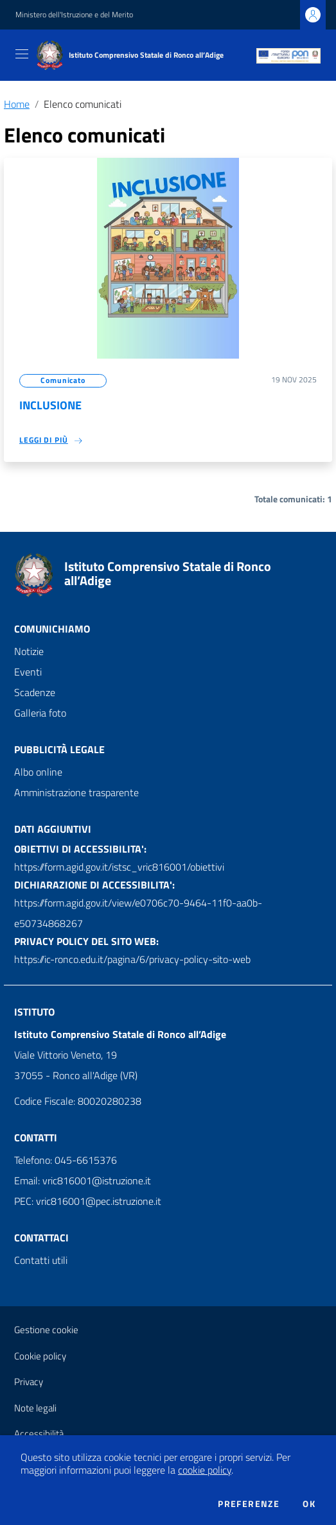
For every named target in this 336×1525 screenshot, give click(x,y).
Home (17, 104)
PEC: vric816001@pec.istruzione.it (87, 1201)
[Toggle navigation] (22, 54)
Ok (309, 1503)
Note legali (35, 1408)
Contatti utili (40, 1260)
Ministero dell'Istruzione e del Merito (74, 15)
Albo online (38, 772)
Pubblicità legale (59, 749)
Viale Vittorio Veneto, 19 (65, 1054)
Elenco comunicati (82, 104)
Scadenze (34, 692)
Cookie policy (40, 1356)
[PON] (288, 55)
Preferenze (248, 1503)
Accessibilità (39, 1433)
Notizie (29, 651)
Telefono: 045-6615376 (65, 1160)
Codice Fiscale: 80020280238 (77, 1101)
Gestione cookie (46, 1329)
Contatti (35, 1137)
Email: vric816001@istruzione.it (82, 1180)
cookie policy (204, 1470)
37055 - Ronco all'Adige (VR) (75, 1075)
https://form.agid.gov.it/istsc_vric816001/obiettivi (119, 866)
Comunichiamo (52, 628)
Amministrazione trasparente (76, 792)
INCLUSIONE (50, 405)
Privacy (28, 1381)
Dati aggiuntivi (52, 829)
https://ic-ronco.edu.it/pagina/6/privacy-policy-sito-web (132, 959)
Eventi (28, 671)
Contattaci (41, 1237)
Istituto (34, 1011)
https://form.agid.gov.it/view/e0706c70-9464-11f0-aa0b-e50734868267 (138, 913)
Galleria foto (40, 712)
